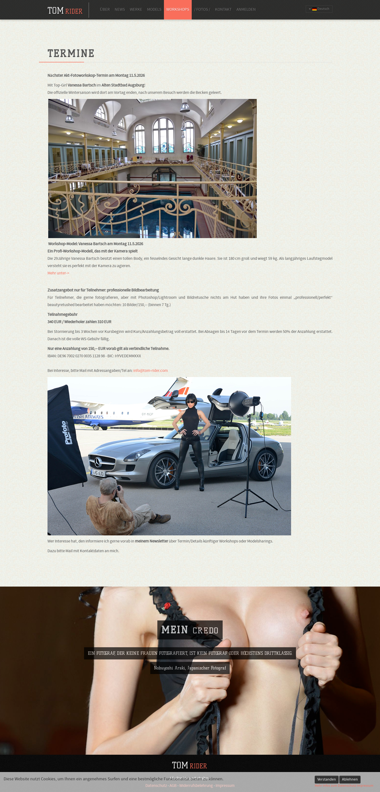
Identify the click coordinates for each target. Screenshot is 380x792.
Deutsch (319, 9)
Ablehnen (350, 780)
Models (154, 10)
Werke (136, 10)
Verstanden (326, 780)
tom (65, 10)
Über (105, 10)
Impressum (365, 786)
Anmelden (246, 10)
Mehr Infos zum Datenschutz (335, 786)
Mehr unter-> (58, 273)
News (120, 10)
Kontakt (223, 10)
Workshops (177, 10)
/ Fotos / (202, 10)
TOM (189, 765)
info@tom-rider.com (150, 371)
